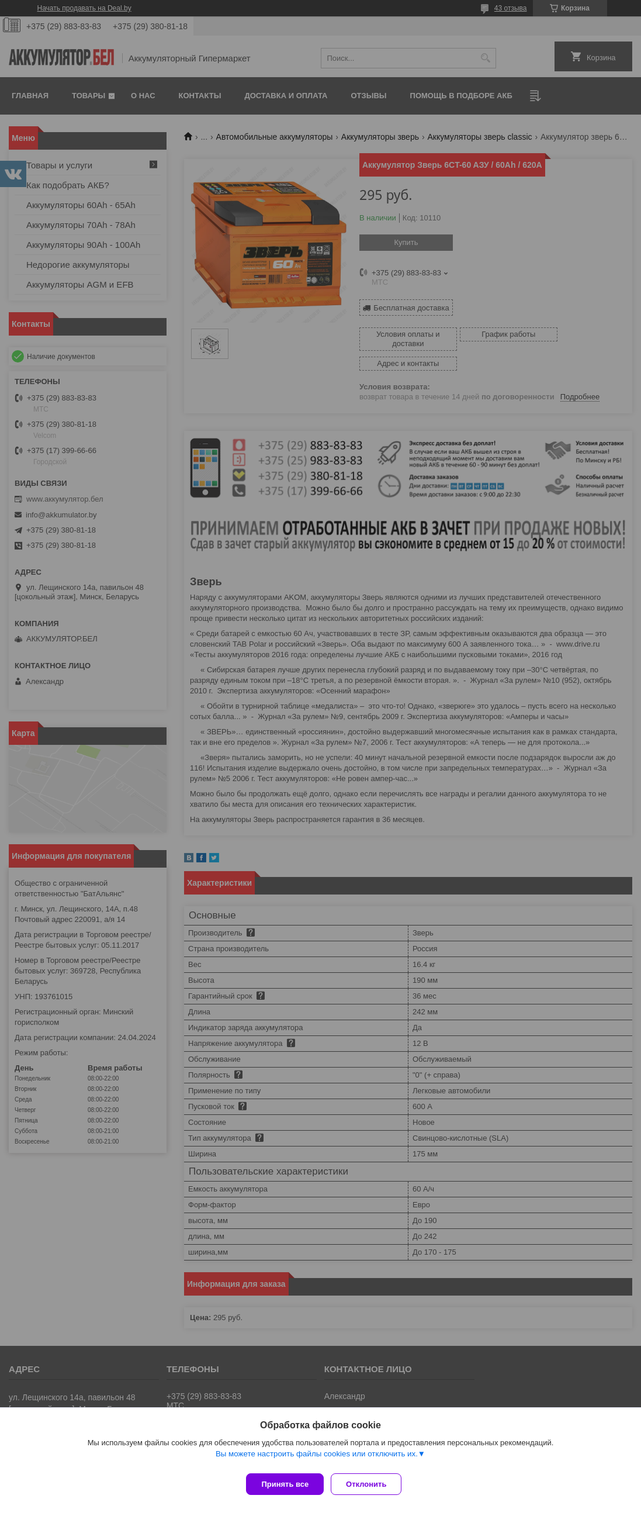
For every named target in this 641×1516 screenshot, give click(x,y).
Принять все (285, 1484)
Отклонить (371, 1484)
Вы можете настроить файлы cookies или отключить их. (317, 1458)
